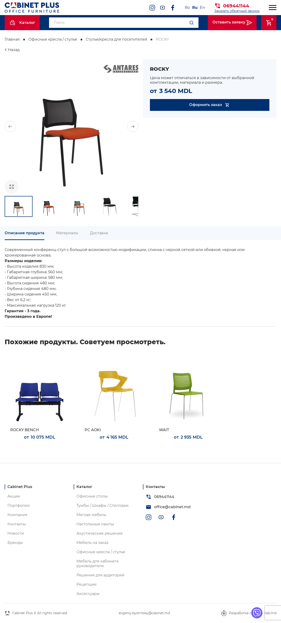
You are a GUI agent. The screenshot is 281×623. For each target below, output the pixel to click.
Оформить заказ (209, 105)
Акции (13, 496)
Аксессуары (88, 593)
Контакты (16, 524)
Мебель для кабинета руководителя (97, 563)
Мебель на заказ (92, 542)
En (202, 7)
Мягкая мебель (91, 515)
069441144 (236, 6)
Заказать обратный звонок (237, 11)
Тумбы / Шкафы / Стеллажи (102, 505)
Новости (15, 533)
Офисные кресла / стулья (52, 39)
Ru (195, 7)
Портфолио (18, 505)
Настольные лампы (95, 524)
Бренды (15, 542)
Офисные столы (92, 496)
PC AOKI (93, 430)
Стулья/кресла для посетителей (116, 39)
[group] (71, 126)
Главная (12, 39)
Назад (14, 50)
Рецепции (86, 584)
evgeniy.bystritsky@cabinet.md (144, 613)
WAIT (164, 430)
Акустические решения (99, 533)
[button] (10, 126)
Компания (17, 515)
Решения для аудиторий (100, 575)
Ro (187, 7)
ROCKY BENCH (24, 430)
